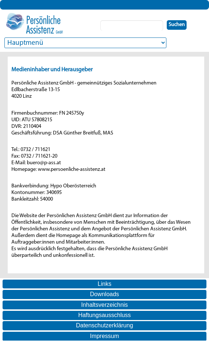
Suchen (177, 25)
